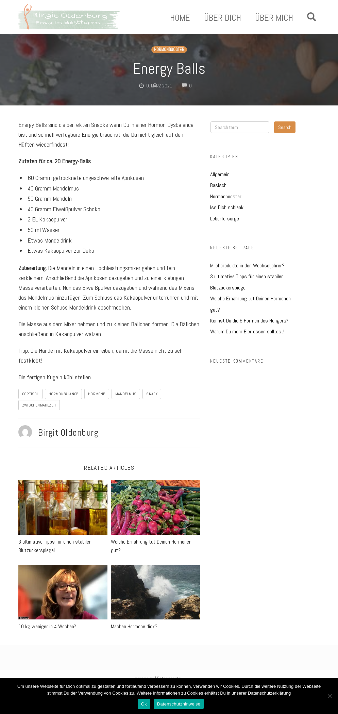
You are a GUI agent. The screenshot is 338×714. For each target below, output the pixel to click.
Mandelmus (126, 394)
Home (180, 18)
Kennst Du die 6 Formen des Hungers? (249, 320)
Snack (151, 394)
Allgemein (220, 174)
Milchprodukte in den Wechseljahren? (247, 265)
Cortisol (30, 394)
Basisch (218, 185)
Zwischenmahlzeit (39, 405)
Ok (144, 704)
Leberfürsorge (224, 218)
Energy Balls (169, 68)
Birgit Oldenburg (68, 432)
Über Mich (274, 18)
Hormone (96, 394)
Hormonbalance (64, 394)
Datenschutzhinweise (179, 704)
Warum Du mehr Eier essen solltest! (247, 331)
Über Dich (222, 18)
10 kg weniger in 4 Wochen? (47, 626)
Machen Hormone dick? (134, 626)
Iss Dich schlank (226, 207)
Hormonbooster (169, 49)
